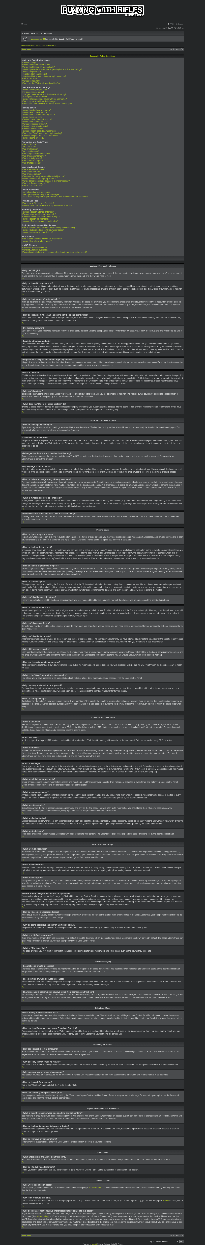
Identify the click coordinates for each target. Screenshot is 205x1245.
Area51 (166, 1200)
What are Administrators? (33, 169)
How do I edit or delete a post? (35, 112)
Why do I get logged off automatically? (38, 67)
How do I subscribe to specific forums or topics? (43, 230)
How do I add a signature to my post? (38, 115)
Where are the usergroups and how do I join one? (43, 176)
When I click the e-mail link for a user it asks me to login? (47, 103)
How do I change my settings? (35, 90)
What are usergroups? (31, 174)
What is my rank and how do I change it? (40, 101)
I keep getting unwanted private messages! (40, 194)
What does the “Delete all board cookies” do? (41, 83)
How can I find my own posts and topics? (40, 221)
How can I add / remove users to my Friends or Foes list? (47, 205)
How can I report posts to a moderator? (39, 131)
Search (180, 24)
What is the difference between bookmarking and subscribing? (49, 228)
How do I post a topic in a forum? (36, 110)
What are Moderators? (31, 172)
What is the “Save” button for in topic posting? (42, 133)
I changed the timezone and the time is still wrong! (44, 94)
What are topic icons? (31, 163)
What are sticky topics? (32, 158)
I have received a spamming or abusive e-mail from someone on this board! (55, 197)
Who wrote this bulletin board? (35, 247)
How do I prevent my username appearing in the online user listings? (52, 69)
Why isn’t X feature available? (35, 250)
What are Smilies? (30, 149)
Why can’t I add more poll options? (37, 119)
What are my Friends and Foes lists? (38, 203)
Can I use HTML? (29, 147)
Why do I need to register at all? (36, 65)
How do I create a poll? (32, 117)
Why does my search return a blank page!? (41, 216)
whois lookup (42, 1216)
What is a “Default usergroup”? (35, 183)
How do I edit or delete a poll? (35, 122)
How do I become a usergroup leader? (39, 179)
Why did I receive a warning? (34, 128)
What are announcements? (34, 156)
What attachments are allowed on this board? (42, 239)
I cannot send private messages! (36, 192)
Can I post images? (30, 151)
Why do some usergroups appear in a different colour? (46, 181)
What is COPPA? (29, 78)
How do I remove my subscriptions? (37, 232)
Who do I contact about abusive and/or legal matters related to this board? (54, 252)
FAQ (171, 24)
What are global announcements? (36, 153)
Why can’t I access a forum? (34, 124)
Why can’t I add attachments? (35, 126)
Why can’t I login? (29, 62)
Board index (26, 49)
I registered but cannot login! (34, 74)
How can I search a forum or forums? (38, 212)
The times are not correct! (33, 92)
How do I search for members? (35, 219)
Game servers (38, 39)
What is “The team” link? (32, 185)
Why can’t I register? (31, 81)
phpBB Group (95, 1187)
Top (23, 278)
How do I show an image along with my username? (44, 99)
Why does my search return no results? (39, 214)
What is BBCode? (29, 144)
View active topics (48, 46)
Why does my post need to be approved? (40, 135)
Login (24, 24)
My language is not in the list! (34, 97)
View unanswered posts (30, 46)
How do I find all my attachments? (37, 241)
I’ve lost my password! (31, 72)
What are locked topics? (32, 160)
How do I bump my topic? (33, 138)
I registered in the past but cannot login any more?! (44, 76)
